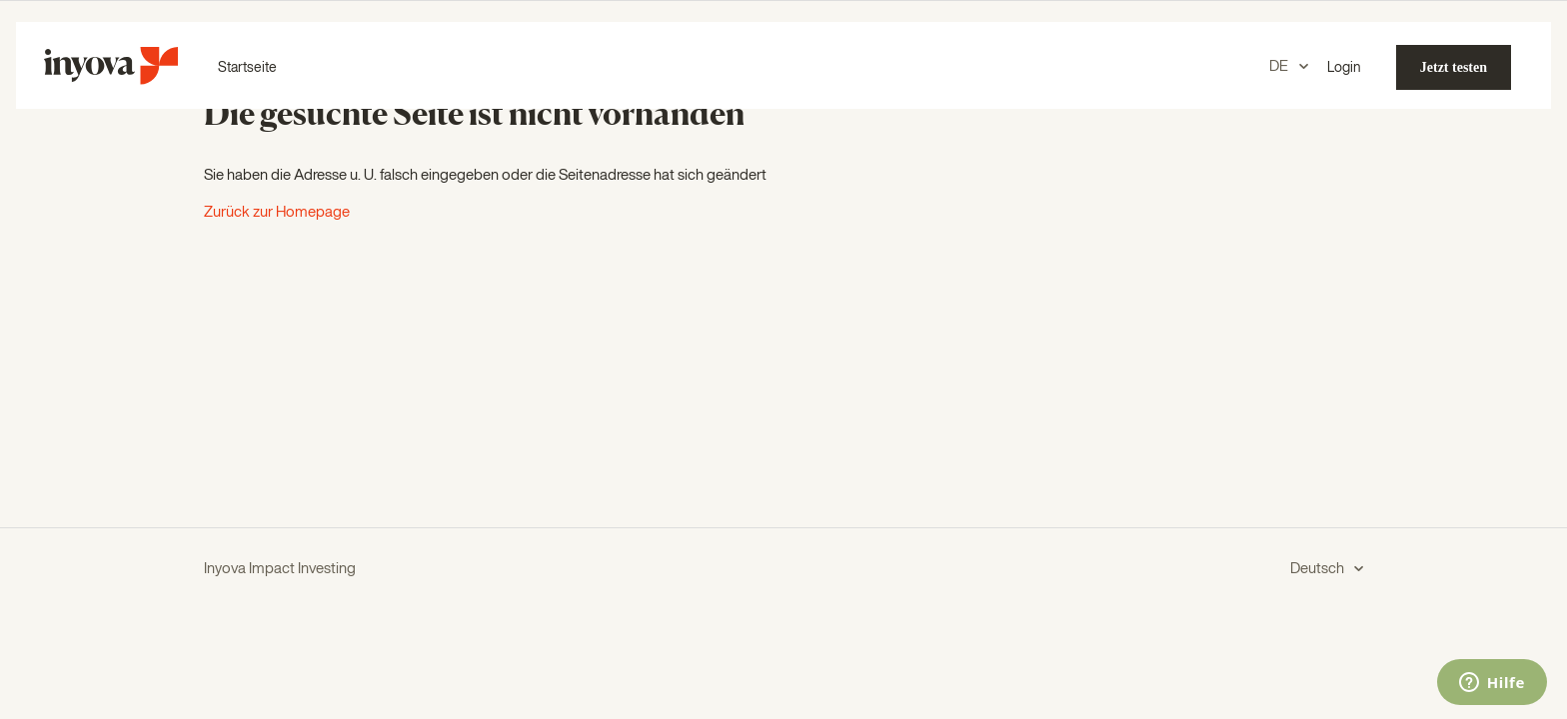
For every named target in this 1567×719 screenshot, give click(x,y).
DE (1280, 66)
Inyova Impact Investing (280, 568)
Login (1344, 68)
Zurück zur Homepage (277, 212)
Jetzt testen (1453, 67)
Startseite (247, 68)
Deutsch (1318, 568)
